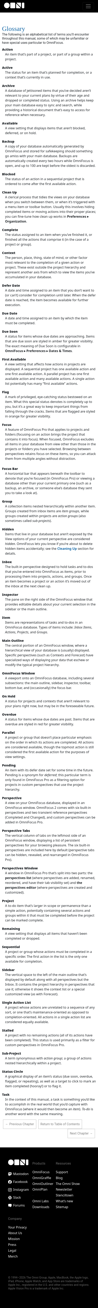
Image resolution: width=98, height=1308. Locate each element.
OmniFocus (41, 1172)
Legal (12, 1250)
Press (12, 1244)
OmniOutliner (42, 1183)
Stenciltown (64, 1195)
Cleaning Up (67, 548)
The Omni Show (68, 1183)
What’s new (64, 1201)
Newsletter (64, 1189)
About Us (15, 1233)
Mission (14, 1239)
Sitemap (62, 1207)
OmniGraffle (41, 1178)
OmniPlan (39, 1189)
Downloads (40, 1207)
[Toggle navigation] (88, 6)
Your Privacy (17, 1227)
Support (62, 1172)
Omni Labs (40, 1201)
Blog (59, 1178)
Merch (13, 1256)
